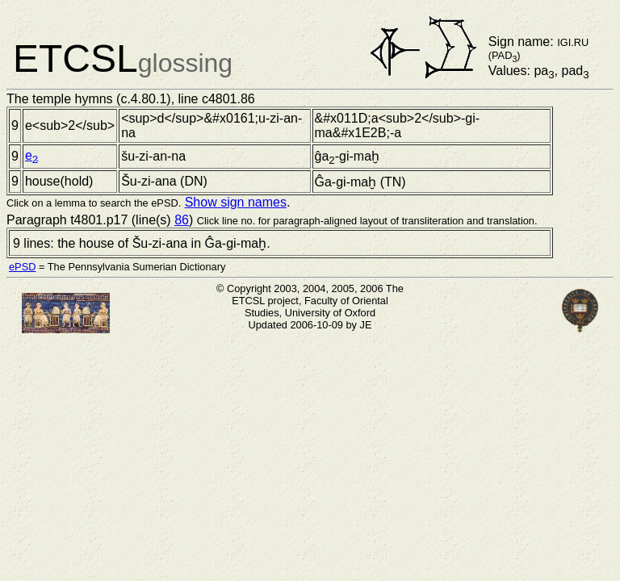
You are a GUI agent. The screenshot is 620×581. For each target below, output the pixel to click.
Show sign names (236, 202)
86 (181, 220)
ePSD (22, 267)
